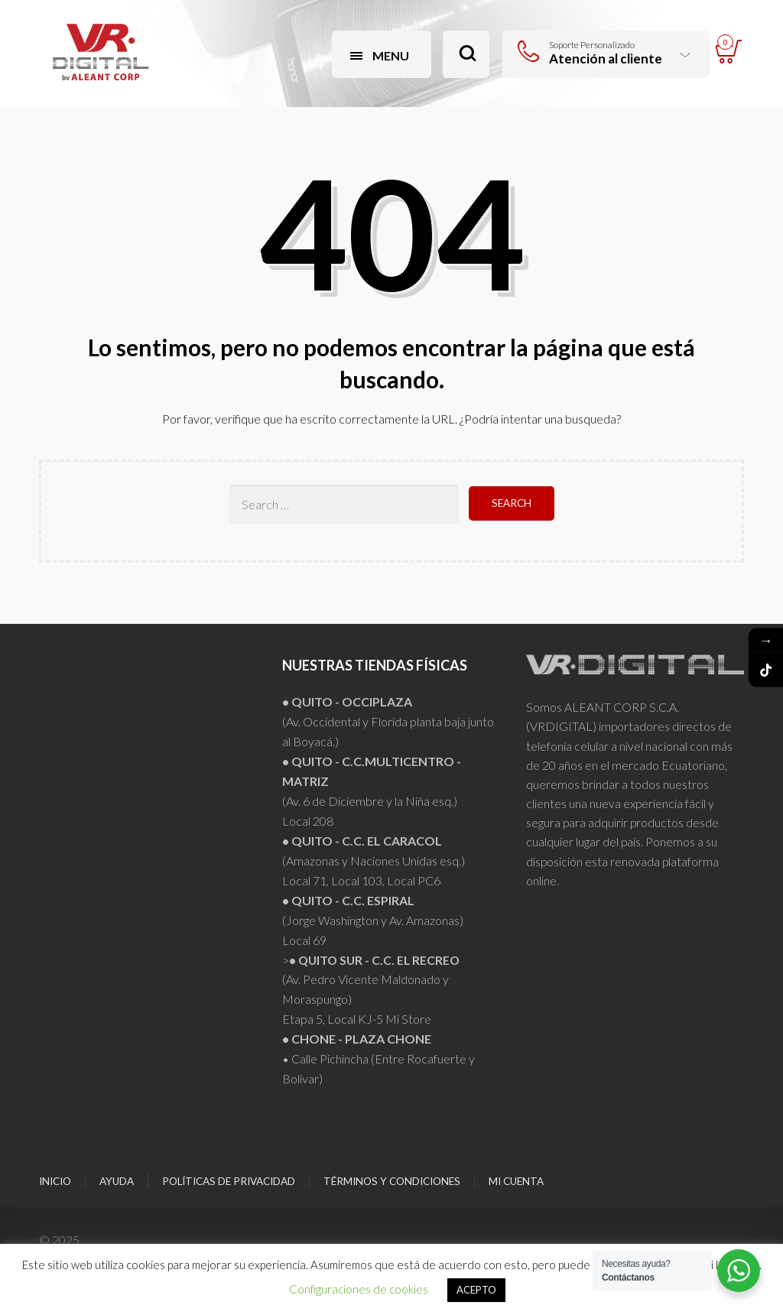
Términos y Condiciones (391, 1181)
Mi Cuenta (516, 1181)
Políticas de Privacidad (228, 1181)
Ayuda (116, 1181)
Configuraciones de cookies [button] (358, 1289)
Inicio (55, 1181)
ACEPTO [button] (476, 1290)
